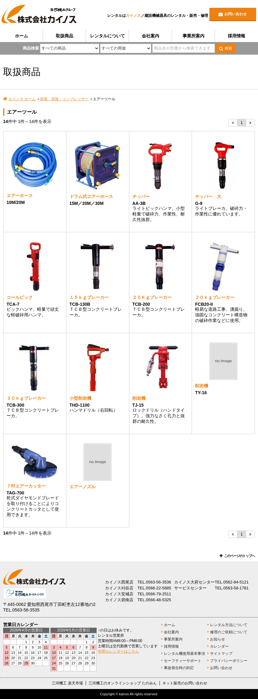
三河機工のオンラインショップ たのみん (122, 683)
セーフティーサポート (182, 661)
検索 (228, 48)
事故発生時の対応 (179, 668)
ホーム (21, 35)
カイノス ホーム (22, 99)
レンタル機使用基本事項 (184, 653)
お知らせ (217, 639)
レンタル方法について (228, 625)
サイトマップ (221, 653)
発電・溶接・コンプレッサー (64, 99)
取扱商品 (64, 35)
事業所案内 (193, 35)
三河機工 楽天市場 (67, 683)
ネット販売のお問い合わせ (184, 683)
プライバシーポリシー (228, 661)
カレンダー (219, 646)
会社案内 (150, 35)
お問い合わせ (235, 14)
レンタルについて (107, 35)
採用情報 (236, 35)
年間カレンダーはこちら (118, 651)
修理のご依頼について (228, 632)
